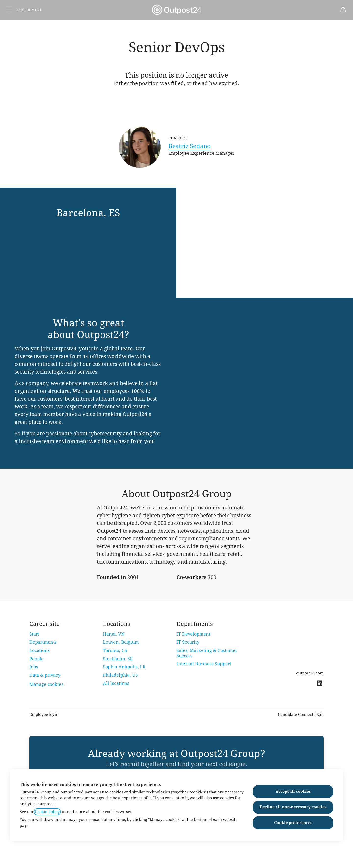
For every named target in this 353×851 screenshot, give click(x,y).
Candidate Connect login (301, 714)
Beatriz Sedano (189, 146)
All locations (116, 683)
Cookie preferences (293, 822)
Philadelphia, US (120, 675)
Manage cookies (46, 684)
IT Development (193, 634)
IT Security (187, 642)
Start (34, 634)
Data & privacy (44, 675)
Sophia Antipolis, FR (124, 666)
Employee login (43, 714)
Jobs (33, 666)
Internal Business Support (203, 663)
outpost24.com (310, 673)
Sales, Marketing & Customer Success (206, 653)
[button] (343, 10)
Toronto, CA (115, 650)
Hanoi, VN (114, 634)
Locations (39, 650)
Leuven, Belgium (121, 642)
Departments (43, 642)
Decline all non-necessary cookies (293, 807)
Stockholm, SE (118, 658)
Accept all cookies (293, 791)
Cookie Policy (47, 811)
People (36, 658)
